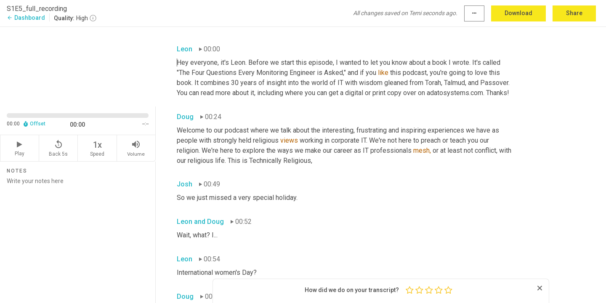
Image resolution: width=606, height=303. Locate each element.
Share (574, 13)
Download (518, 13)
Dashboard (26, 17)
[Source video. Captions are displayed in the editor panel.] (78, 66)
